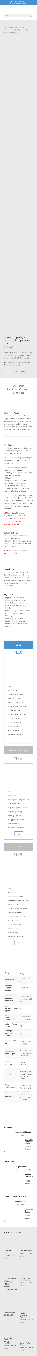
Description (18, 385)
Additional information (18, 389)
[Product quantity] (7, 371)
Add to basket (20, 371)
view (18, 834)
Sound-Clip (13, 30)
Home (6, 27)
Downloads (18, 392)
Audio (11, 27)
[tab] (18, 385)
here (21, 365)
